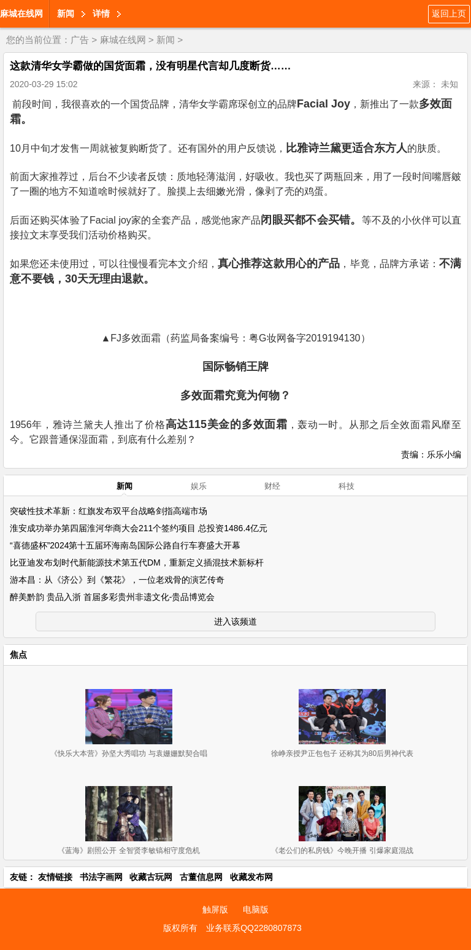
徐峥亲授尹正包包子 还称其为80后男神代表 (342, 753)
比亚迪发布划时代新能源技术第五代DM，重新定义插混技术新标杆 (137, 562)
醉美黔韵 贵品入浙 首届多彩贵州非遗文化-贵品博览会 (112, 597)
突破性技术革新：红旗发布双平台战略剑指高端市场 (108, 511)
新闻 (65, 13)
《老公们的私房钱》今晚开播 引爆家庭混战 (342, 850)
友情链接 (55, 877)
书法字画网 (101, 877)
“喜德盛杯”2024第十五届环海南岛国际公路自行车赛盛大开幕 (125, 545)
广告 (80, 39)
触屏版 (215, 909)
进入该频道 (235, 621)
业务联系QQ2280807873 (254, 928)
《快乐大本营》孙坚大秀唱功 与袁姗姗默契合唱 (128, 753)
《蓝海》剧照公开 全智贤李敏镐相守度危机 (128, 850)
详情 (101, 13)
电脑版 (256, 909)
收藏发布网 (251, 877)
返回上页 (449, 13)
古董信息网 (201, 877)
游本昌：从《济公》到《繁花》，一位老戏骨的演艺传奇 (117, 580)
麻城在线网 (21, 13)
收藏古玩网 (150, 877)
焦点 (18, 655)
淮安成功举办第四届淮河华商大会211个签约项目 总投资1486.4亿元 (138, 528)
